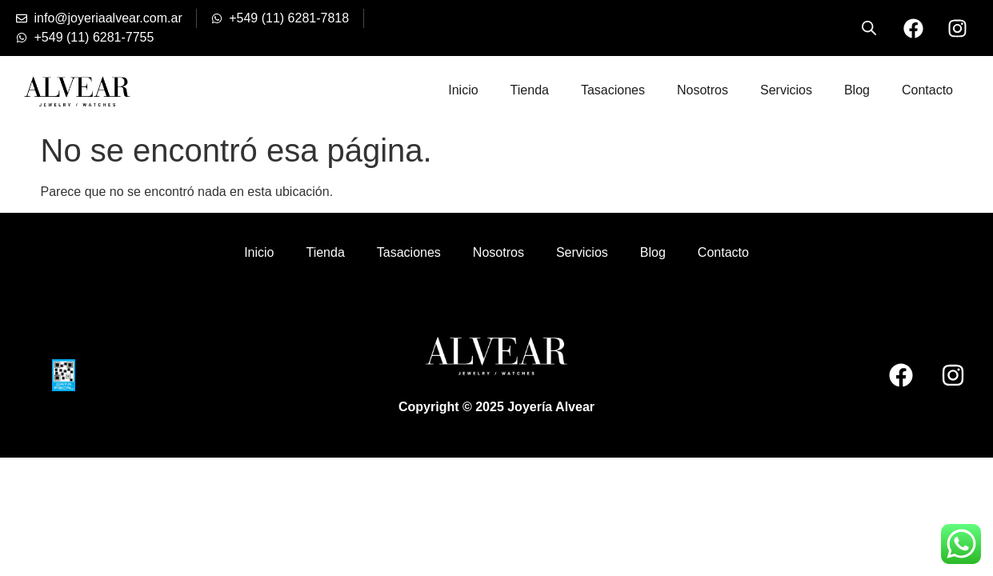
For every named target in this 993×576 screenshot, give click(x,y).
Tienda (530, 90)
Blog (857, 90)
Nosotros (702, 90)
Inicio (463, 90)
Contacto (927, 90)
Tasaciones (613, 90)
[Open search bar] (869, 28)
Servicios (786, 90)
